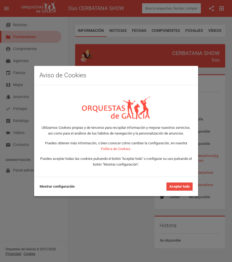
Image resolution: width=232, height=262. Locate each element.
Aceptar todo (179, 186)
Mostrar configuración (57, 186)
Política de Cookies (115, 149)
